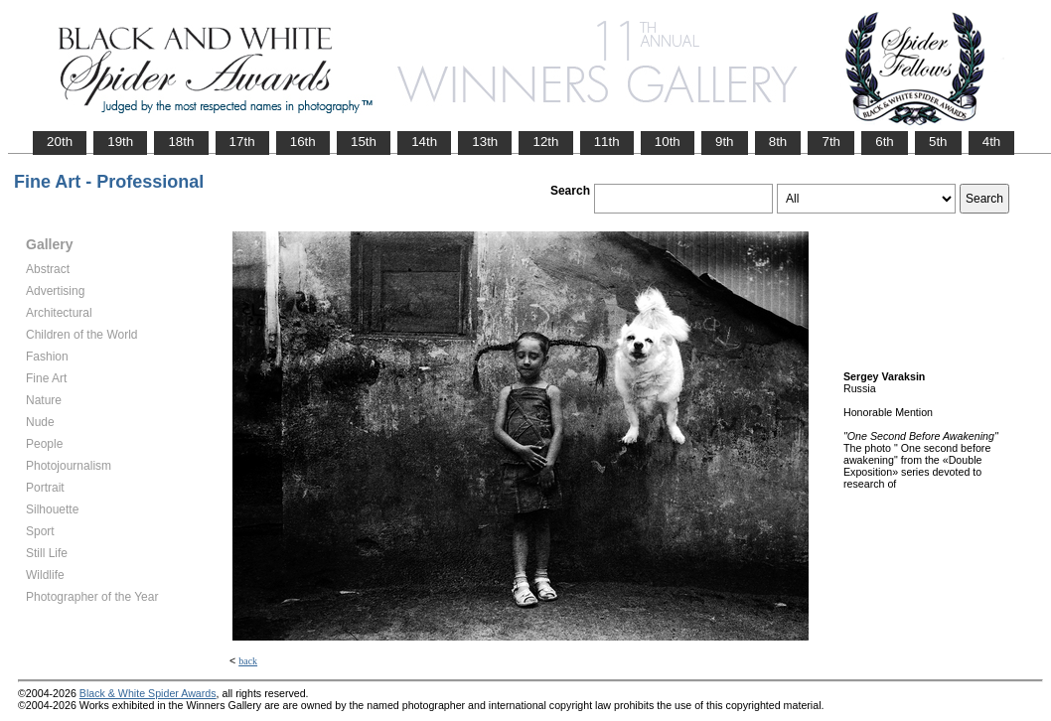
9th (724, 141)
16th (303, 141)
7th (831, 141)
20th (59, 141)
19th (120, 141)
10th (667, 141)
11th (607, 141)
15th (363, 141)
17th (242, 141)
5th (938, 141)
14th (424, 141)
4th (992, 141)
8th (778, 141)
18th (181, 141)
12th (545, 141)
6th (884, 141)
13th (485, 141)
